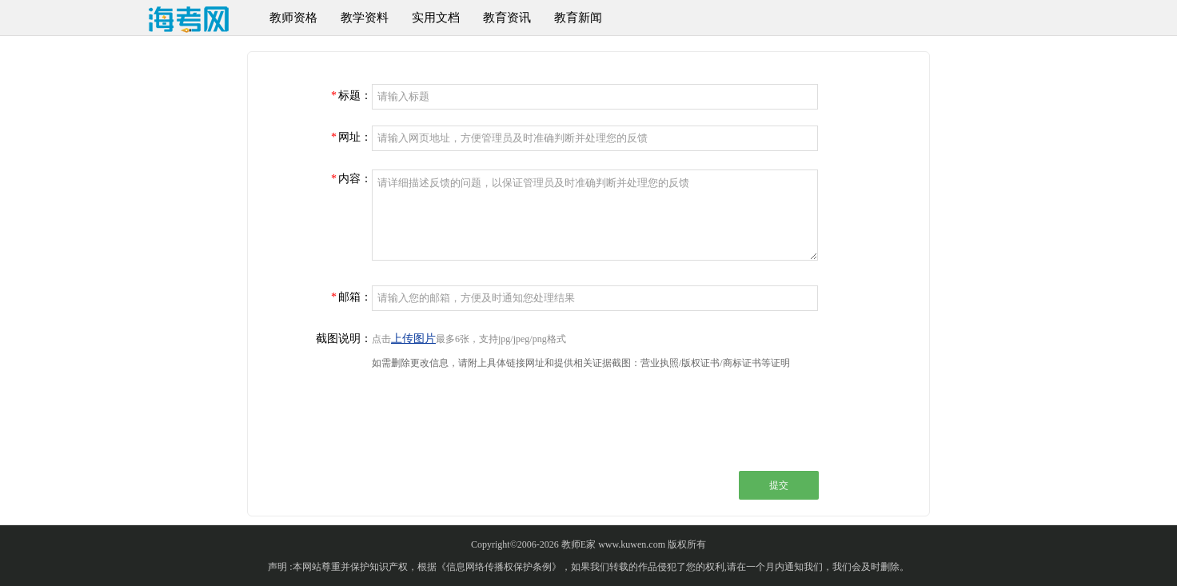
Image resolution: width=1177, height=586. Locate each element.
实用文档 (436, 17)
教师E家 (578, 544)
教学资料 (365, 17)
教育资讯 (507, 17)
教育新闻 (578, 17)
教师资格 (293, 17)
